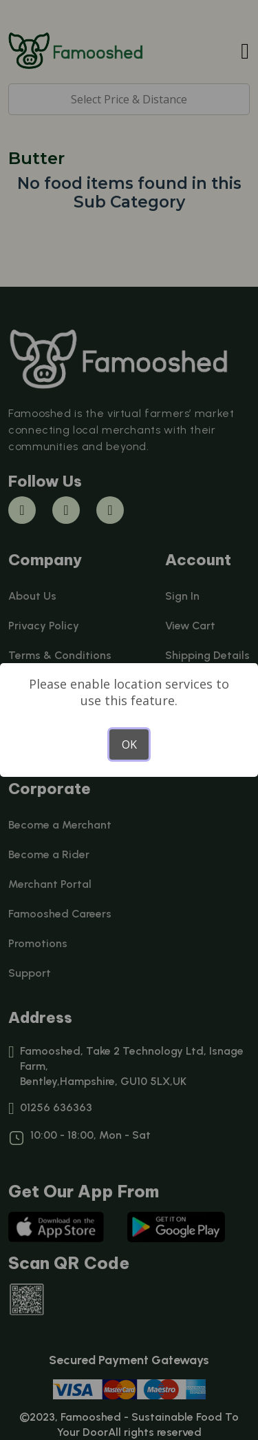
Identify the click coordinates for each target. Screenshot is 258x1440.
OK (129, 744)
